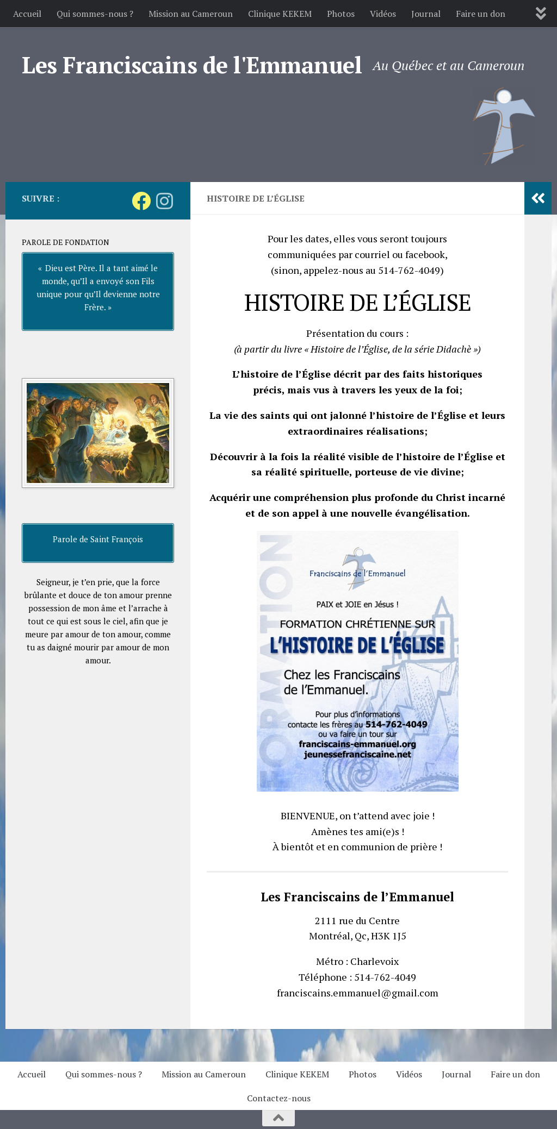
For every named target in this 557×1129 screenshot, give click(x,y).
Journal (426, 14)
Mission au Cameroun (190, 14)
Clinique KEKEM (280, 14)
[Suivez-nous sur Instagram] (164, 200)
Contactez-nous (279, 1098)
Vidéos (383, 14)
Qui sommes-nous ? (95, 14)
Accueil (27, 14)
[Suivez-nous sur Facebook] (141, 200)
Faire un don (480, 14)
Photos (341, 14)
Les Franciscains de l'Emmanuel (192, 64)
